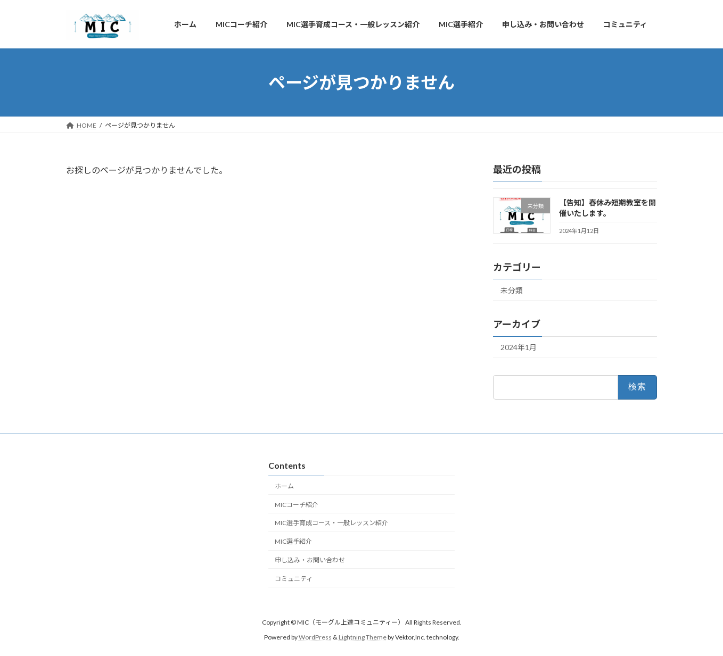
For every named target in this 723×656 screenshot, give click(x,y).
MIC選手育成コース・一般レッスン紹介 (331, 523)
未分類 (511, 290)
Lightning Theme (363, 637)
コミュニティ (294, 578)
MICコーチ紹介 (296, 504)
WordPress (315, 637)
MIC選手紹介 (293, 541)
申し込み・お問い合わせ (310, 560)
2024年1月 (518, 347)
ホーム (284, 486)
